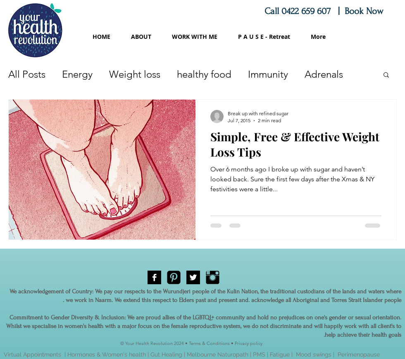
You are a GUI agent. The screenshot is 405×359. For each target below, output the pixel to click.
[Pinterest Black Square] (174, 277)
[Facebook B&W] (154, 277)
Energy (77, 74)
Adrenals (324, 74)
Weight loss (134, 74)
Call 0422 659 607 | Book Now (325, 11)
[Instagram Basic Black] (212, 277)
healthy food (204, 74)
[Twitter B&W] (193, 277)
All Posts (26, 74)
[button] (386, 75)
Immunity (268, 74)
